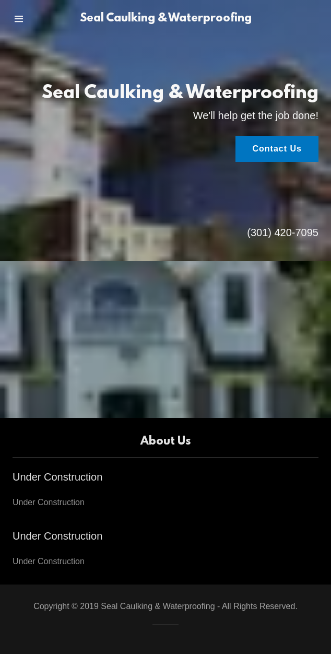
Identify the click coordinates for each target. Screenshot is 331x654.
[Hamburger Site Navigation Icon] (30, 19)
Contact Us (277, 148)
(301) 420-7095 (282, 232)
